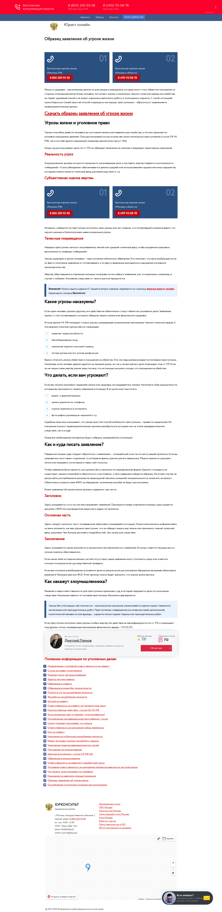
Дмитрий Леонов (78, 640)
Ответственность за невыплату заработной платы (76, 763)
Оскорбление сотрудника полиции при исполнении (77, 785)
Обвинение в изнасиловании (64, 758)
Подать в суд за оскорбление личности (70, 692)
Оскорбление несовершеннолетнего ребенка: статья (78, 719)
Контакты (114, 17)
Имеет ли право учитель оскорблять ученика (73, 741)
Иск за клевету (56, 732)
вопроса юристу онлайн (160, 289)
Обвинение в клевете (60, 684)
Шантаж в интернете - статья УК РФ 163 (70, 754)
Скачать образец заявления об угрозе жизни (88, 113)
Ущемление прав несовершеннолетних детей (73, 745)
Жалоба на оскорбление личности (67, 697)
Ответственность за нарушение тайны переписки (76, 728)
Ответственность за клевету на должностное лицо (77, 706)
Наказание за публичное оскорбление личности (75, 736)
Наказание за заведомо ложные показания (72, 776)
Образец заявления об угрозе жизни (68, 780)
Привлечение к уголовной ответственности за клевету (79, 666)
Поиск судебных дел (133, 17)
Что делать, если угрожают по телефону (70, 772)
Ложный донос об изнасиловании (67, 675)
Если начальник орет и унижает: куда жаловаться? (76, 714)
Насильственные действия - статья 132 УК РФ (73, 710)
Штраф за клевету (58, 701)
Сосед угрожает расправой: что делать (70, 723)
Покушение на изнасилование (65, 750)
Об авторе (156, 648)
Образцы (99, 17)
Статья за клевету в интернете (65, 671)
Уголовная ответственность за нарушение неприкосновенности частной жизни (93, 767)
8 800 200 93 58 (78, 819)
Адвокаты (85, 17)
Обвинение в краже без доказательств (69, 688)
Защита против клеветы (61, 679)
